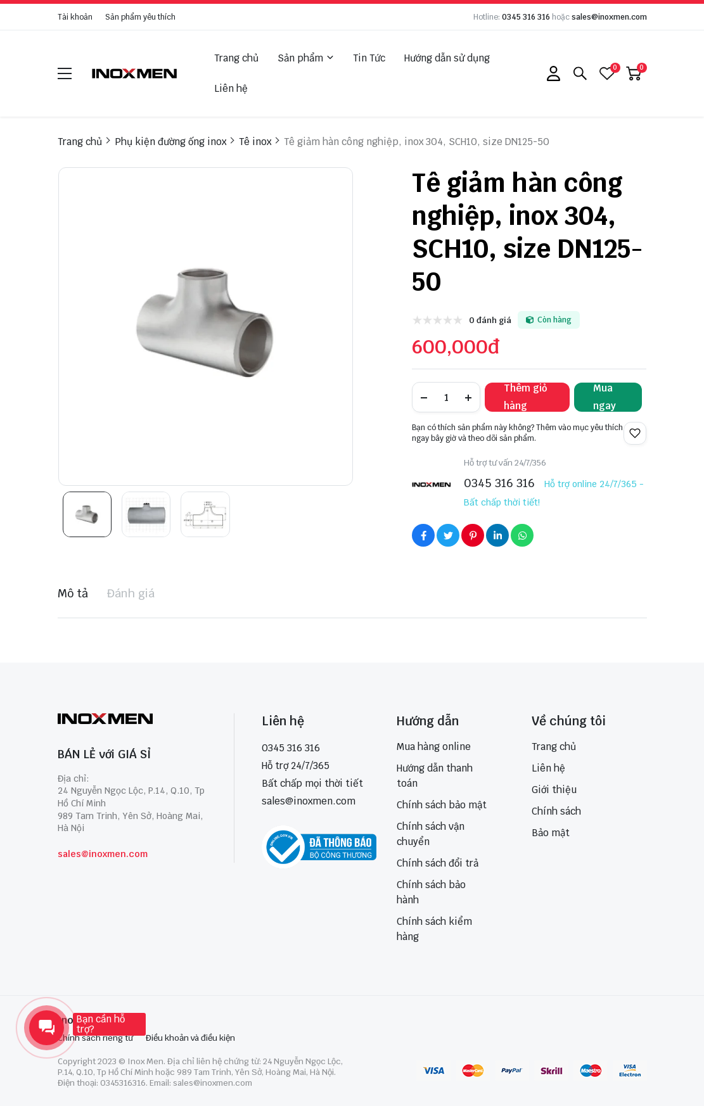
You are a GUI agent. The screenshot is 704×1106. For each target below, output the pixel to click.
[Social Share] (423, 535)
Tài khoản (75, 17)
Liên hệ (231, 88)
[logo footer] (132, 720)
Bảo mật (551, 833)
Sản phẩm (306, 58)
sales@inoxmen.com (609, 17)
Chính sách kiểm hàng (434, 929)
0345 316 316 (526, 17)
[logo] (135, 73)
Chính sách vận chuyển (430, 834)
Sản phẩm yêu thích (140, 17)
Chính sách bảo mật (442, 805)
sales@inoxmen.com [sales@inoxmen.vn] (308, 801)
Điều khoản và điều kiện (190, 1038)
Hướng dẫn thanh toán (435, 775)
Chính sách (556, 811)
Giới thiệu (554, 790)
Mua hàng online (434, 747)
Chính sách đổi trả (437, 863)
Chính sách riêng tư (95, 1038)
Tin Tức (369, 58)
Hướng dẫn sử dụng (447, 58)
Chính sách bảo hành (431, 892)
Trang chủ (236, 58)
